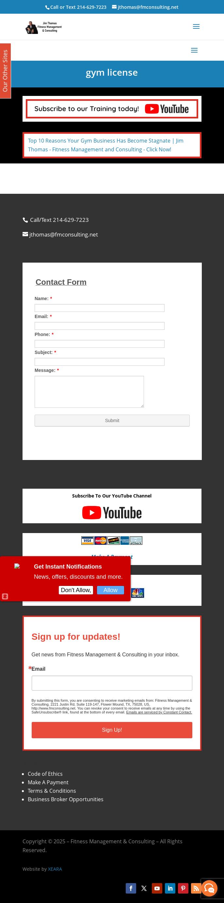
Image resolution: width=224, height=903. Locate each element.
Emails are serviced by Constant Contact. (159, 712)
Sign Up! (112, 730)
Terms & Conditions (52, 790)
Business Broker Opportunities (66, 799)
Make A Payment (48, 782)
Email (39, 669)
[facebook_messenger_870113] (209, 888)
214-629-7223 (91, 7)
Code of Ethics (45, 773)
